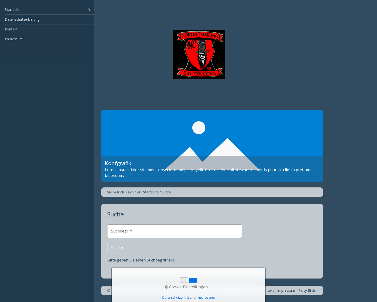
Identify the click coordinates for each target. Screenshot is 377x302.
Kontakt (11, 29)
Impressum (14, 39)
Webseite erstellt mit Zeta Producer (186, 290)
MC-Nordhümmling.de (262, 54)
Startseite (12, 9)
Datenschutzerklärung (22, 19)
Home (253, 290)
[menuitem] (47, 10)
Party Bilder (307, 290)
